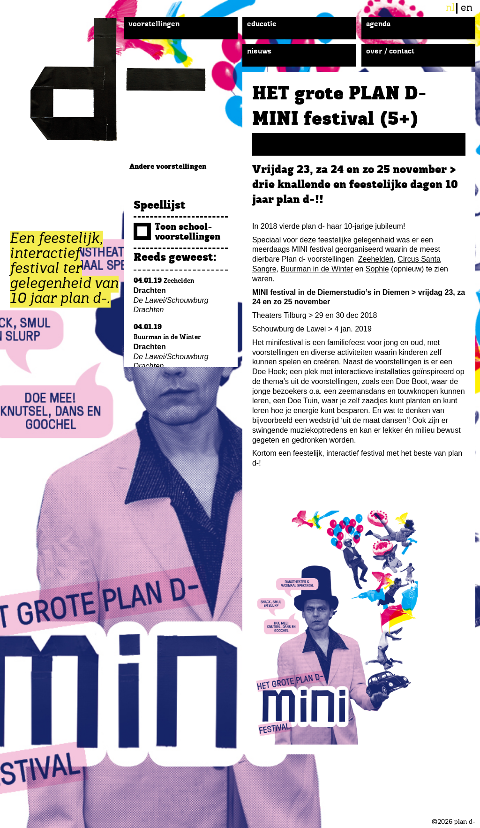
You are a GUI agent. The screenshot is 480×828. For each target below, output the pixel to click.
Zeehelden (376, 259)
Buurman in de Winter (316, 269)
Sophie (377, 269)
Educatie (262, 24)
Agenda (378, 24)
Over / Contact (390, 51)
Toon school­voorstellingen (177, 232)
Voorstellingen (154, 24)
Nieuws (259, 51)
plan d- (128, 79)
